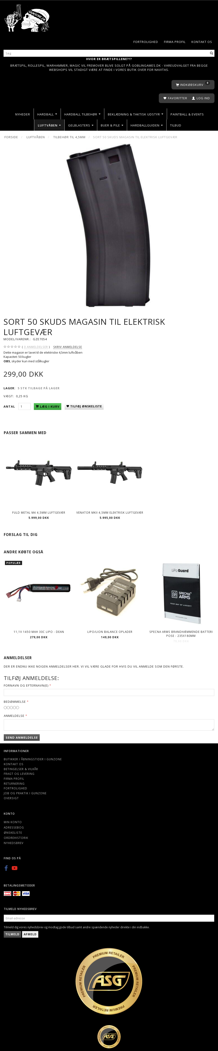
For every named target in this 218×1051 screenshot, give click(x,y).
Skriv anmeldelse (67, 347)
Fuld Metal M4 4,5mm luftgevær (38, 512)
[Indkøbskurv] (193, 85)
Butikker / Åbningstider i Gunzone (33, 759)
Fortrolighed (145, 42)
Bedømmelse (15, 701)
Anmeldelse (14, 716)
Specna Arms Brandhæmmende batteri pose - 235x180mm (181, 634)
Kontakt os (201, 42)
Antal (10, 406)
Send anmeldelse (22, 737)
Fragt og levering (19, 774)
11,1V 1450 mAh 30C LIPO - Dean (39, 632)
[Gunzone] (27, 17)
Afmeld (30, 934)
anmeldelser (36, 347)
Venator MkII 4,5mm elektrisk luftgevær (109, 512)
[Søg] (211, 53)
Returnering (14, 783)
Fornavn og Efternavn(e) (26, 685)
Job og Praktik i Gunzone (25, 793)
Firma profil (175, 42)
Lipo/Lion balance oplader (109, 632)
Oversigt (11, 798)
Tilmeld (12, 934)
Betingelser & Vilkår (21, 769)
